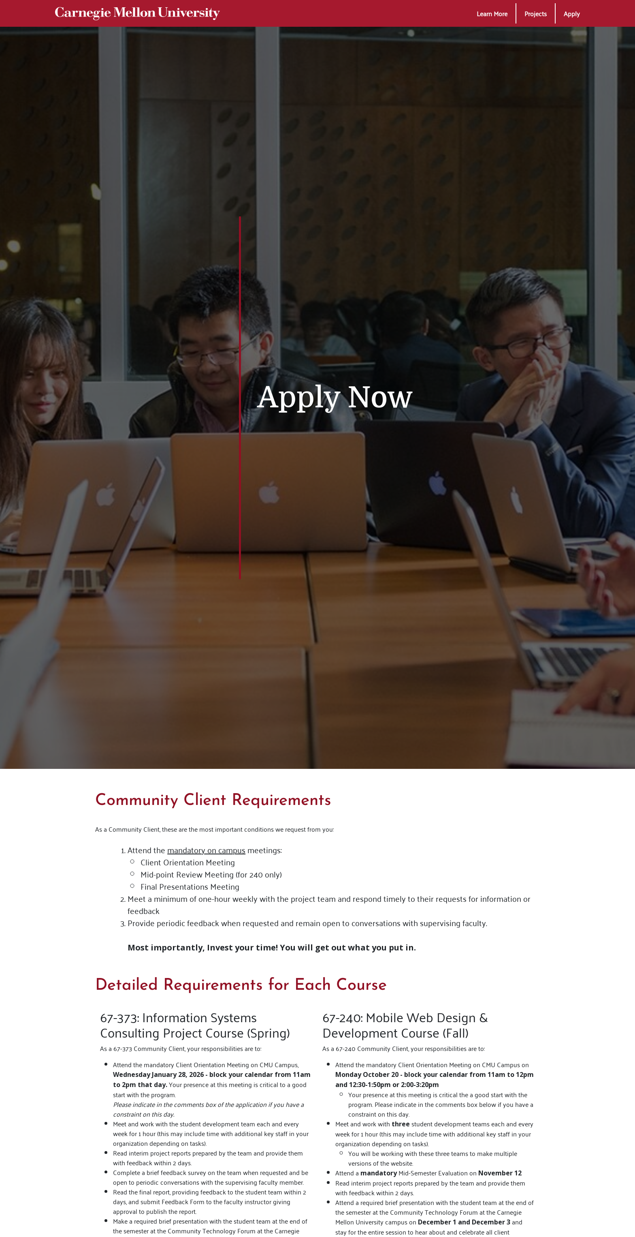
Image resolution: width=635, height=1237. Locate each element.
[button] (492, 13)
